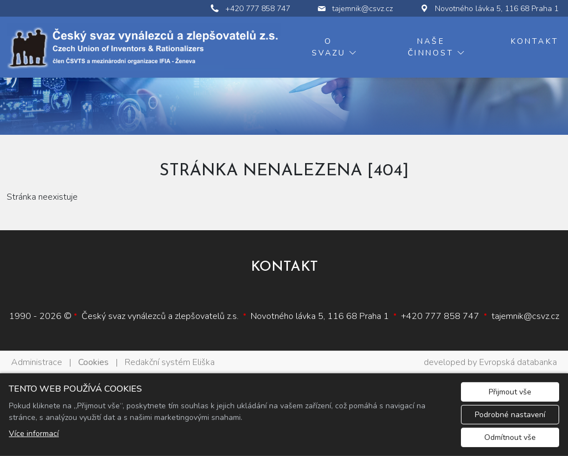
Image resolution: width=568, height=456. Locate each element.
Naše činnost (431, 47)
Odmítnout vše (510, 437)
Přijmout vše (510, 392)
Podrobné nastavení (510, 414)
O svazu (329, 47)
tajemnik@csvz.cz (525, 316)
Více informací (34, 433)
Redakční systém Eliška (170, 362)
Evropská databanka (518, 362)
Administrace (36, 362)
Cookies (93, 362)
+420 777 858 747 (440, 316)
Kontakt (535, 41)
